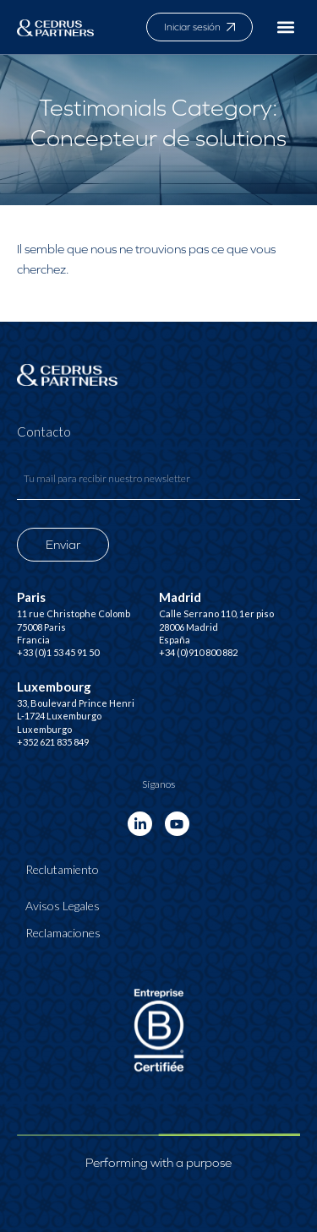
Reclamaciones (63, 932)
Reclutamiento (62, 869)
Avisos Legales (62, 905)
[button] (286, 27)
